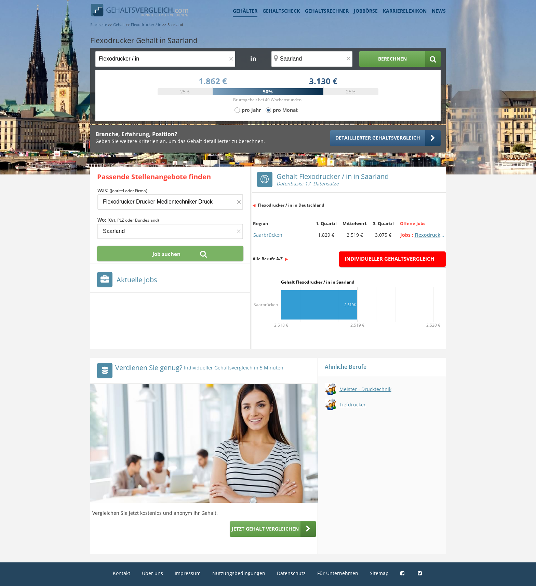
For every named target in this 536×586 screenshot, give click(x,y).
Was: (122, 190)
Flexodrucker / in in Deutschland (291, 205)
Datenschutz (291, 573)
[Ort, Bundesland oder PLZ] (312, 59)
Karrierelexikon (405, 11)
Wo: (128, 220)
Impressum (188, 573)
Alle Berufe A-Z (268, 259)
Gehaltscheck (281, 11)
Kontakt (121, 573)
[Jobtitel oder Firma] (170, 202)
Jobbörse (366, 11)
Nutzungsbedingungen (238, 573)
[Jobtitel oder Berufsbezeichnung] (165, 59)
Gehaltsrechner (327, 11)
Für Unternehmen (337, 573)
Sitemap (379, 573)
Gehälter (245, 11)
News (439, 11)
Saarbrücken (267, 235)
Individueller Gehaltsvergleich (389, 258)
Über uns (152, 573)
